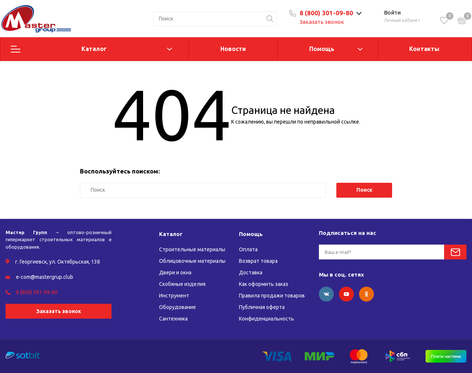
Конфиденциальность (266, 319)
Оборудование (177, 307)
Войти (392, 12)
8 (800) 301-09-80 (326, 12)
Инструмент (174, 296)
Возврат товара (258, 261)
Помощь (321, 48)
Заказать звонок (322, 22)
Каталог (94, 48)
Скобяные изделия (182, 284)
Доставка (250, 272)
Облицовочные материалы (192, 261)
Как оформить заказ (263, 284)
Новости (233, 48)
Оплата (248, 249)
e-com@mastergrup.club (44, 277)
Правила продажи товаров (272, 296)
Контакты (424, 48)
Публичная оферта (262, 307)
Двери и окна (175, 272)
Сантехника (173, 319)
